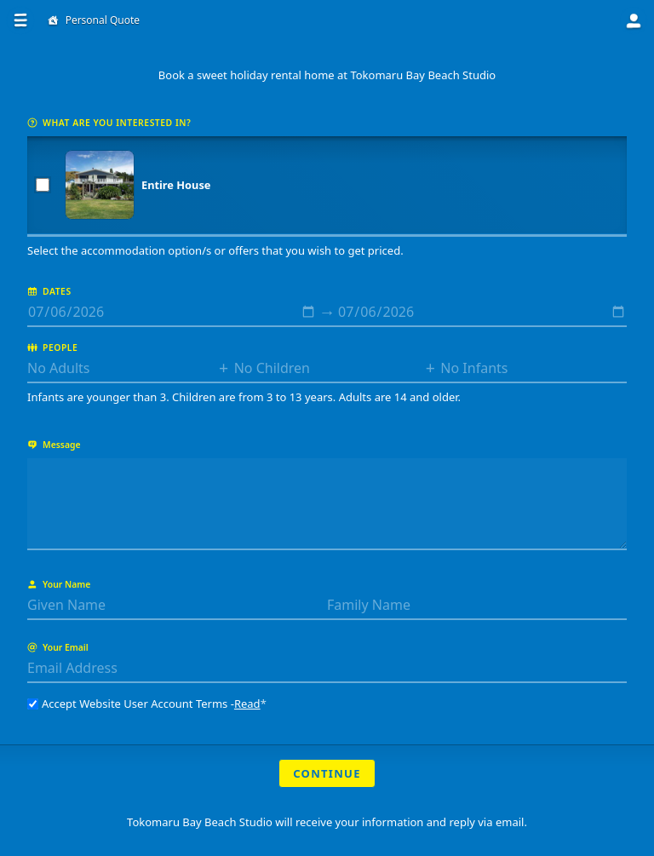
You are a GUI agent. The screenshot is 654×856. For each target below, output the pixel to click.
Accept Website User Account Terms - (147, 703)
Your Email (58, 647)
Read (247, 703)
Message (54, 445)
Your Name (58, 584)
